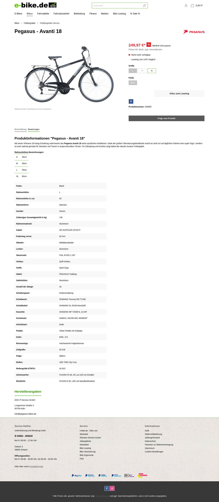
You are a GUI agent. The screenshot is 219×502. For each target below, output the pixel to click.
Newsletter (84, 445)
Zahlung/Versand (152, 438)
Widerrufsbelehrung (153, 434)
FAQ (82, 459)
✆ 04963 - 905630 (24, 436)
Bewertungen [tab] (34, 129)
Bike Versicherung (88, 452)
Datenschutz (150, 441)
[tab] (21, 129)
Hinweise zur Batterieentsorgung (159, 445)
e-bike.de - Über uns (88, 431)
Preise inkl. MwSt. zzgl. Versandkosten (145, 49)
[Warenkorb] (196, 5)
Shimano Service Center (90, 438)
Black (132, 83)
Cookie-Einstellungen (154, 452)
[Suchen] (144, 5)
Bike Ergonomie (87, 455)
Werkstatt (84, 434)
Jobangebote (85, 441)
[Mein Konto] (186, 5)
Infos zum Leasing (179, 93)
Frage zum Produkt (166, 118)
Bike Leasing (85, 448)
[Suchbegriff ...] (116, 5)
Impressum (149, 448)
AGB (147, 431)
